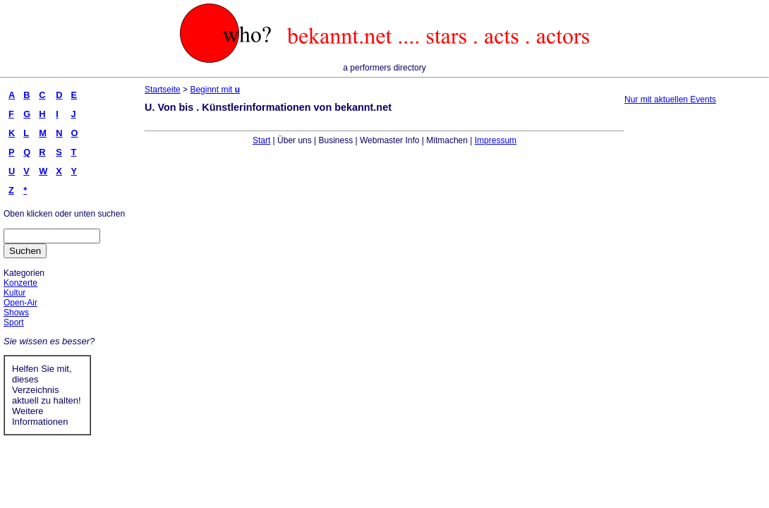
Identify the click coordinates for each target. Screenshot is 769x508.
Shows (16, 313)
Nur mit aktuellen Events (670, 99)
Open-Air (20, 303)
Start (261, 140)
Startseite (163, 90)
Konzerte (20, 283)
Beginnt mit (215, 90)
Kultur (14, 293)
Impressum (495, 140)
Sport (14, 322)
